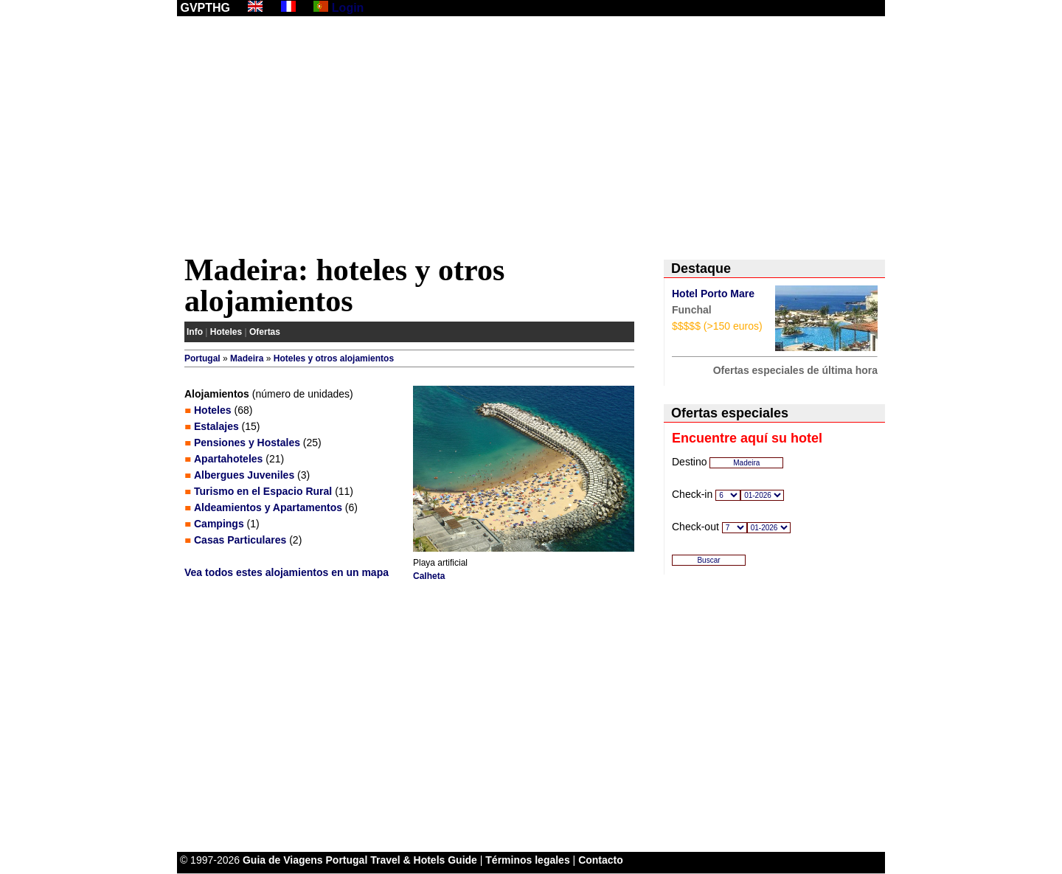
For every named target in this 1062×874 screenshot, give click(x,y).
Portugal (202, 358)
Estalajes (216, 426)
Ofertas (264, 332)
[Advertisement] (531, 138)
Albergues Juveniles (244, 475)
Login (348, 7)
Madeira (246, 358)
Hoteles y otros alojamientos (334, 358)
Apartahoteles (228, 459)
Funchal (692, 310)
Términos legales (527, 860)
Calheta (429, 576)
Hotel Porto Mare (713, 293)
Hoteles (226, 332)
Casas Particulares (240, 540)
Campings (219, 524)
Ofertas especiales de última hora (795, 370)
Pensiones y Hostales (247, 442)
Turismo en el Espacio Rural (263, 491)
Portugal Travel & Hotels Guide (401, 860)
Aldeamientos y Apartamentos (268, 507)
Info (195, 332)
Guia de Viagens (283, 860)
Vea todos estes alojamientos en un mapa (286, 572)
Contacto (600, 860)
